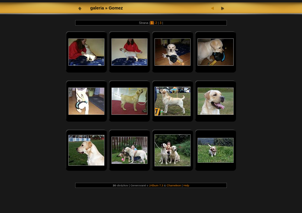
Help (186, 185)
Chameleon (174, 185)
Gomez (116, 8)
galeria (97, 8)
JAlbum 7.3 (156, 185)
